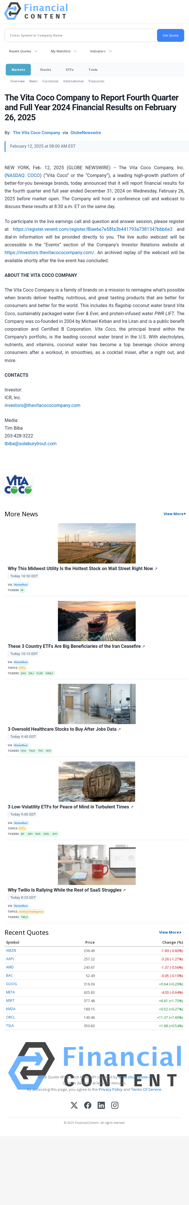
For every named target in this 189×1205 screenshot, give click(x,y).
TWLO (24, 917)
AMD (10, 967)
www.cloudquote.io (135, 1077)
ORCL (10, 1017)
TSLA (10, 1025)
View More (174, 513)
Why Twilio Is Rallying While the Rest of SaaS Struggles (67, 890)
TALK (32, 750)
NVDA (11, 1008)
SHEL (46, 834)
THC (40, 750)
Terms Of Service (146, 1089)
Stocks (45, 69)
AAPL (10, 958)
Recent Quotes (20, 51)
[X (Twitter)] (74, 1105)
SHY (54, 834)
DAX (23, 673)
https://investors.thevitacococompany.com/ (49, 252)
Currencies (50, 81)
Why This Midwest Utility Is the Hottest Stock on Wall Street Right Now (83, 568)
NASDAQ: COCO (23, 175)
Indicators (98, 51)
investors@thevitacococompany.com (42, 405)
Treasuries (96, 81)
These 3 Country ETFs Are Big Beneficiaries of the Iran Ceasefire (76, 646)
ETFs (69, 69)
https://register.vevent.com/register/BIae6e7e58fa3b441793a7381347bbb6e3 (93, 229)
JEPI (30, 834)
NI (22, 590)
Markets (18, 69)
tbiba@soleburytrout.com (30, 443)
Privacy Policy (110, 1089)
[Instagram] (115, 1105)
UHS (48, 750)
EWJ (31, 673)
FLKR (40, 673)
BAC (9, 975)
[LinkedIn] (101, 1105)
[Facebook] (88, 1105)
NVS (38, 834)
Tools (92, 69)
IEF (22, 834)
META (10, 992)
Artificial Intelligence (31, 911)
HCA (23, 750)
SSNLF (49, 673)
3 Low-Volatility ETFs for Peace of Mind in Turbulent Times (71, 807)
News (33, 81)
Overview (17, 81)
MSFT (10, 1000)
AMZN (11, 950)
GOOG (11, 983)
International (73, 81)
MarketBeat (20, 584)
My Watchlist (61, 51)
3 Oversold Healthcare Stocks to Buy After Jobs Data (64, 729)
